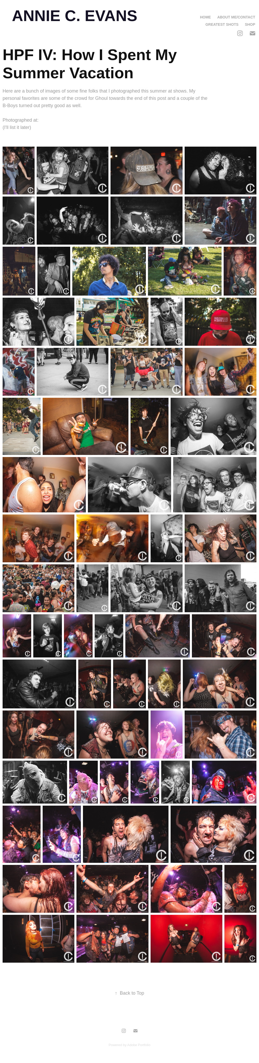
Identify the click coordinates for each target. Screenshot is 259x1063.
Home (205, 17)
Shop (250, 24)
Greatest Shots (221, 24)
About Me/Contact (236, 17)
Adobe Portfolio (138, 1045)
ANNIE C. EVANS (74, 15)
